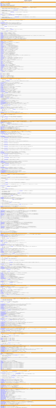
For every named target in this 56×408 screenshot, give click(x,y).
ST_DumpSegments (2, 46)
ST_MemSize (2, 61)
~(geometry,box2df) (2, 226)
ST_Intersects (6, 242)
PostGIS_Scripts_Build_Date (3, 397)
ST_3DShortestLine (2, 284)
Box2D (1, 353)
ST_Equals (2, 241)
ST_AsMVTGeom (2, 198)
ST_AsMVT (13, 199)
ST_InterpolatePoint (2, 381)
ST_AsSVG (10, 202)
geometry (1, 4)
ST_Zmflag (2, 75)
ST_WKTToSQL (2, 151)
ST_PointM (2, 33)
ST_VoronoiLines (2, 325)
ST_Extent (2, 360)
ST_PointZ (2, 32)
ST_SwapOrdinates (2, 112)
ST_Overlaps (2, 245)
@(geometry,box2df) (2, 222)
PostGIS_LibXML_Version (3, 392)
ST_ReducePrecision (3, 318)
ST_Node (1, 290)
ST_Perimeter (9, 279)
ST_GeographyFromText (3, 133)
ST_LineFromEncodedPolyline (3, 170)
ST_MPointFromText (6, 144)
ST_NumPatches (2, 66)
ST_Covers (8, 238)
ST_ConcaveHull (2, 305)
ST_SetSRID (2, 122)
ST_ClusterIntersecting (3, 347)
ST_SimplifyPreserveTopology (3, 321)
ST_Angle (10, 260)
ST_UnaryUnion (2, 293)
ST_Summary (3, 71)
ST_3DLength (2, 273)
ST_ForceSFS (6, 92)
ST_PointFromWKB (6, 159)
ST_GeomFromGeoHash (3, 162)
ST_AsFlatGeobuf (8, 186)
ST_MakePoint (5, 26)
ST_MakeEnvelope (2, 23)
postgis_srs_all (2, 128)
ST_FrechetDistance (2, 268)
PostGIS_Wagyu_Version (3, 396)
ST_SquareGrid (2, 37)
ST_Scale (10, 340)
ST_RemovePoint (2, 101)
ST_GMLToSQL (6, 168)
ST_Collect (5, 20)
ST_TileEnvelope (2, 35)
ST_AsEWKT (8, 174)
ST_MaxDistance (2, 276)
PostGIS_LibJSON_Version (3, 393)
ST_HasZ (1, 76)
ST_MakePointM (2, 28)
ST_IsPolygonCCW (2, 57)
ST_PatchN (2, 68)
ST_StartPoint (2, 70)
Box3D (1, 354)
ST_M (1, 60)
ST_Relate (12, 246)
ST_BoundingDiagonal (3, 42)
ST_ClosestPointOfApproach (3, 385)
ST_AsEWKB (6, 182)
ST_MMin (1, 368)
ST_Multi (1, 96)
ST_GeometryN (2, 50)
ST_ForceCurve (2, 90)
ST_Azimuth (6, 258)
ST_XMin (1, 364)
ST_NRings (2, 63)
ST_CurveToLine (2, 83)
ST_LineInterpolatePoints (18, 373)
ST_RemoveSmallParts (3, 103)
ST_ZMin (1, 367)
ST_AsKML (12, 195)
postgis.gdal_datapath (3, 401)
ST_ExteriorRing (2, 49)
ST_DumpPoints (2, 45)
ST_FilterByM (2, 307)
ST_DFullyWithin (2, 252)
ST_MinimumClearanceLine (3, 278)
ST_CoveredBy (6, 236)
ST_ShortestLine (11, 282)
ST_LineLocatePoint (14, 375)
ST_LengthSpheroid (2, 274)
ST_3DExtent (2, 361)
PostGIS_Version (2, 399)
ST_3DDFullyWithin (2, 251)
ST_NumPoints (2, 67)
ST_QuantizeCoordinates (3, 100)
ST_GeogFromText (2, 132)
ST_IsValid (5, 114)
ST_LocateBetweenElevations (3, 380)
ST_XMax (1, 363)
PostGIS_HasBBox (2, 407)
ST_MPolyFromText (6, 146)
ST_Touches (2, 249)
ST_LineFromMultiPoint (3, 22)
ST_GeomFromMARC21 (3, 136)
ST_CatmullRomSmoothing (3, 304)
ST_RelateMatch (2, 248)
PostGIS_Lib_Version (3, 394)
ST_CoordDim (2, 43)
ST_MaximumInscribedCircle (3, 311)
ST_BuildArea (2, 301)
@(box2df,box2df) (2, 223)
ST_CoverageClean (2, 328)
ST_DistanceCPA (2, 386)
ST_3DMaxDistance (2, 277)
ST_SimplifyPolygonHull (3, 322)
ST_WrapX (2, 108)
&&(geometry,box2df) (3, 210)
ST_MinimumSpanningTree (3, 349)
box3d (1, 3)
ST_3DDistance (2, 266)
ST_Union (8, 294)
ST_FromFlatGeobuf (2, 172)
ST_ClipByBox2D (2, 286)
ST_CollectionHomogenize (3, 82)
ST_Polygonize (6, 316)
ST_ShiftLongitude (2, 107)
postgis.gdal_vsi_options (3, 403)
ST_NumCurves (2, 53)
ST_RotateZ (2, 339)
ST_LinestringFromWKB (6, 157)
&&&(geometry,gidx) (2, 213)
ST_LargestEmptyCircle (3, 312)
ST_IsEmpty (2, 56)
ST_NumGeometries (2, 64)
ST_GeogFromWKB (2, 152)
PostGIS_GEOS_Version (3, 390)
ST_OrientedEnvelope (3, 314)
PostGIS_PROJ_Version (3, 395)
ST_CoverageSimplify (3, 329)
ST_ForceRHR (2, 94)
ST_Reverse (2, 104)
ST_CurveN (2, 54)
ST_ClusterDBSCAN (2, 346)
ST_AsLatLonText (2, 197)
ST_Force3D (2, 86)
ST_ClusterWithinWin (3, 351)
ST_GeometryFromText (6, 137)
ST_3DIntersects (2, 234)
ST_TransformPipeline (3, 126)
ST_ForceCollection (2, 89)
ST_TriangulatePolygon (3, 324)
